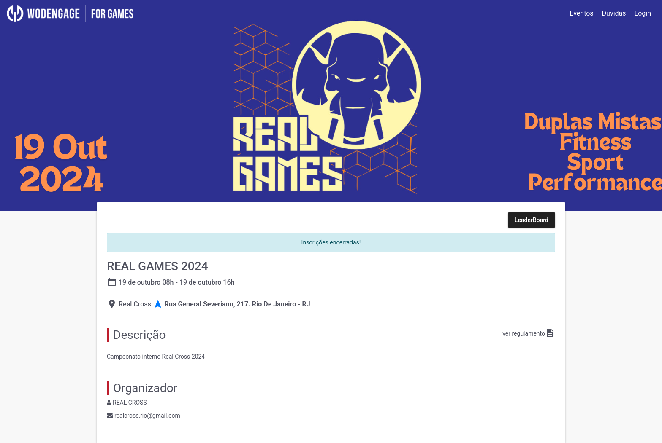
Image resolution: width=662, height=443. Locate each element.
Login (643, 13)
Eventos (581, 13)
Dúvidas (614, 13)
